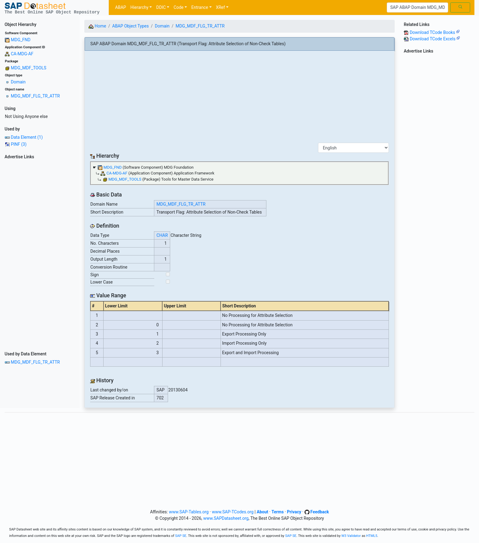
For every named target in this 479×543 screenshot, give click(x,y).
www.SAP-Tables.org (189, 511)
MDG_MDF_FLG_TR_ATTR (35, 96)
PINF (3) (18, 144)
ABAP (120, 7)
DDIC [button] (161, 7)
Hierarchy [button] (139, 7)
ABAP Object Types (130, 26)
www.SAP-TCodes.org (233, 511)
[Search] (417, 7)
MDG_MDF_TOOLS (28, 67)
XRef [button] (220, 7)
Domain (18, 81)
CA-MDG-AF (22, 53)
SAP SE (180, 536)
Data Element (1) (26, 137)
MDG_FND (20, 39)
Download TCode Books (435, 32)
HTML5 (372, 536)
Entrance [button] (199, 7)
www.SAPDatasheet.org (225, 518)
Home (97, 26)
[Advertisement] (40, 253)
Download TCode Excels (435, 38)
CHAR (162, 235)
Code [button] (178, 7)
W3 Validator (351, 536)
